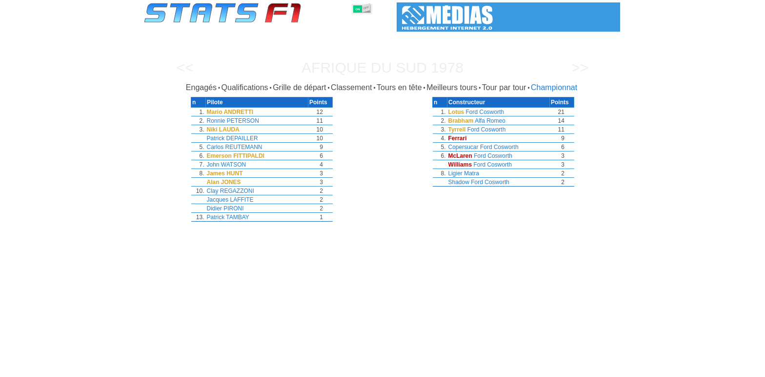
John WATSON (226, 164)
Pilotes (290, 367)
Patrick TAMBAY (228, 217)
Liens (524, 367)
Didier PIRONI (225, 208)
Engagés (201, 87)
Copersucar (463, 147)
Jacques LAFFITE (230, 199)
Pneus (402, 367)
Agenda (496, 367)
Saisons (216, 367)
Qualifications (244, 87)
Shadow (458, 182)
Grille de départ (299, 87)
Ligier (455, 173)
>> (579, 67)
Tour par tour (504, 87)
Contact (600, 367)
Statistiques (178, 367)
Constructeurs (330, 367)
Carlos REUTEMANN (234, 147)
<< (184, 67)
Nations (432, 367)
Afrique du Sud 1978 (382, 67)
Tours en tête (399, 87)
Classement (351, 87)
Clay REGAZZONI (230, 191)
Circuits (464, 367)
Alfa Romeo (490, 120)
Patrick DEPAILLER (232, 138)
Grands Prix (254, 367)
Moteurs (372, 367)
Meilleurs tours (451, 87)
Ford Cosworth (485, 112)
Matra (471, 173)
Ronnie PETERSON (233, 120)
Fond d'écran (561, 367)
